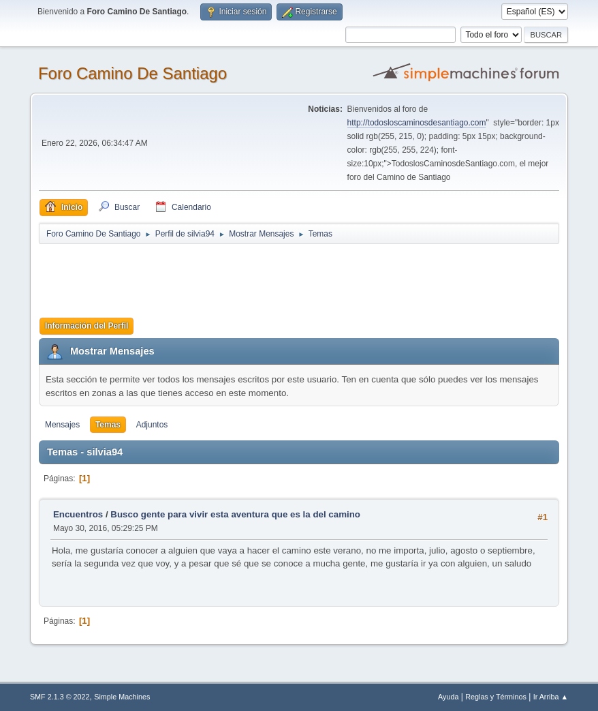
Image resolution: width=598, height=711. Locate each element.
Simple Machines (122, 697)
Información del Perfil (87, 326)
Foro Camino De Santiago (132, 73)
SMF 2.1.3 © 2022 (60, 697)
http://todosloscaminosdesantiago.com (416, 122)
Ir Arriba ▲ (550, 697)
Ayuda (448, 697)
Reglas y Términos (495, 697)
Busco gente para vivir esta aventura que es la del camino (235, 514)
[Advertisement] (278, 276)
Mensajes (62, 424)
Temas (108, 424)
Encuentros (78, 514)
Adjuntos (152, 424)
